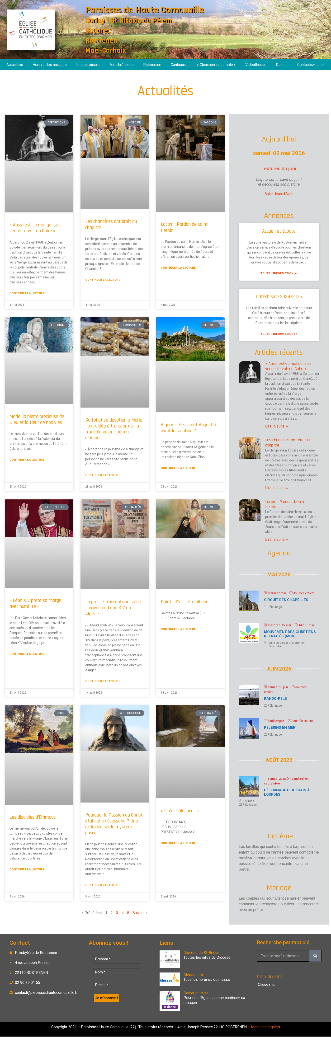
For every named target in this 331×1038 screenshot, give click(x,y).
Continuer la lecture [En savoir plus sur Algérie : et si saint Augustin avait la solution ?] (178, 468)
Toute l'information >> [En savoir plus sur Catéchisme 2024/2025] (279, 334)
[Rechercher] (315, 956)
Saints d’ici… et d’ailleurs (185, 602)
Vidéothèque (255, 64)
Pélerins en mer (279, 727)
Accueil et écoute (279, 231)
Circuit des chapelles (286, 600)
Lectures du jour (279, 168)
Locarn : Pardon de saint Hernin (184, 227)
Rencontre (275, 646)
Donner (282, 64)
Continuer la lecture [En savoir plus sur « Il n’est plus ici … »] (178, 843)
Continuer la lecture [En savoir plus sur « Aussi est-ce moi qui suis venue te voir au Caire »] (26, 293)
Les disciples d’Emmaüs (32, 817)
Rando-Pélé (275, 698)
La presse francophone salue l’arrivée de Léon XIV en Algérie (113, 608)
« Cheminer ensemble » (216, 64)
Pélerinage (275, 607)
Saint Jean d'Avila (279, 194)
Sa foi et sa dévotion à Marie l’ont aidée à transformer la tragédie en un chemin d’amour (113, 429)
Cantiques (179, 64)
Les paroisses (88, 64)
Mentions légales (265, 1028)
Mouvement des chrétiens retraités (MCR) (290, 634)
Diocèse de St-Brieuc (201, 952)
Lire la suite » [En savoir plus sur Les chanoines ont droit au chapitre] (276, 488)
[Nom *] (117, 972)
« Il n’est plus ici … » (180, 811)
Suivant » (139, 913)
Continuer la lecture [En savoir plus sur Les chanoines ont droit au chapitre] (102, 280)
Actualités (14, 64)
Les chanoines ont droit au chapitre (111, 224)
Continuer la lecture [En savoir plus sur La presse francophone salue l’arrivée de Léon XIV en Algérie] (102, 681)
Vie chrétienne (122, 64)
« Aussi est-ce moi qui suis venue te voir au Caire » (35, 228)
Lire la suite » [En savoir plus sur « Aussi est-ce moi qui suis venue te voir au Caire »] (276, 426)
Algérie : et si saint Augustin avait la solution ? (188, 428)
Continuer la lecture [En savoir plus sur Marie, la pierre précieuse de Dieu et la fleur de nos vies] (26, 459)
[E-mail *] (117, 986)
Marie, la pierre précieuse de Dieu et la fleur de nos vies (36, 419)
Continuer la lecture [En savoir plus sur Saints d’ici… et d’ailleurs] (178, 629)
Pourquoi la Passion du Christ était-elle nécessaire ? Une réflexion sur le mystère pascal (114, 824)
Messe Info (193, 974)
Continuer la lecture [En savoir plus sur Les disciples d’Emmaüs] (26, 869)
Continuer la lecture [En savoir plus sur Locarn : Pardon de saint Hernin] (178, 267)
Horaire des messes (50, 64)
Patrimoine (152, 64)
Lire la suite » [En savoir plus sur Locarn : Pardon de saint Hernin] (276, 539)
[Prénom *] (117, 959)
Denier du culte (196, 993)
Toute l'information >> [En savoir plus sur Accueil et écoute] (279, 273)
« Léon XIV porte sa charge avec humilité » (35, 603)
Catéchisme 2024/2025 (279, 296)
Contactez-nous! (311, 64)
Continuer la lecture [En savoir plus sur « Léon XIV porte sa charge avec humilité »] (26, 654)
